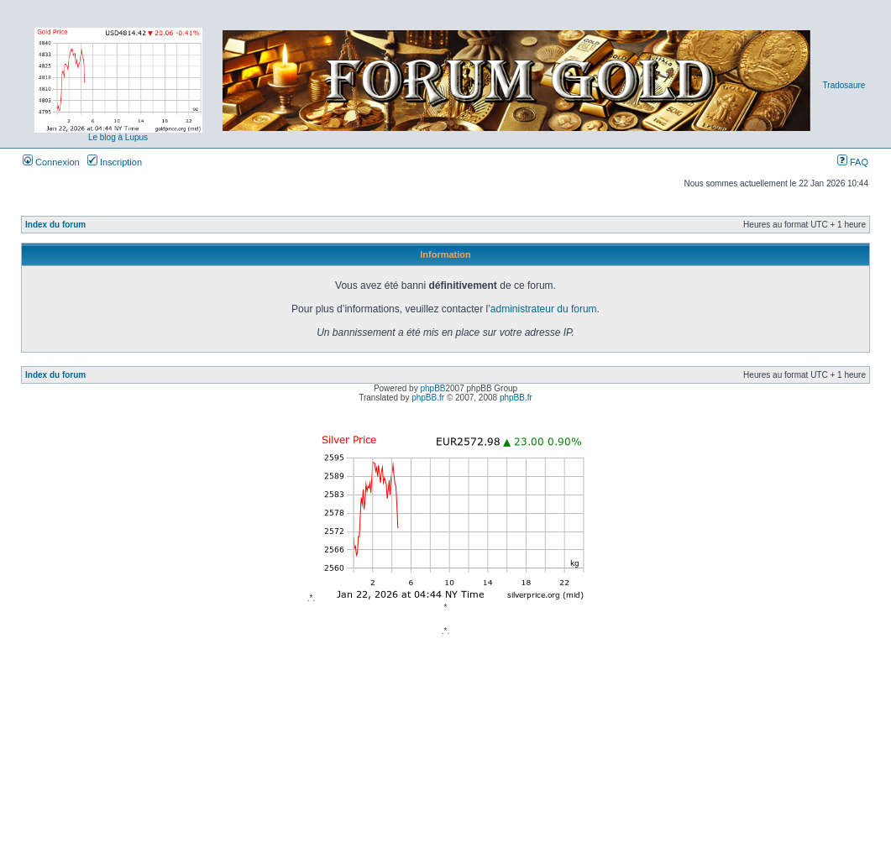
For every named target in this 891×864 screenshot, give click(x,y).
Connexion (51, 162)
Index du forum (55, 224)
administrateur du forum (543, 309)
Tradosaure (844, 85)
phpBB (432, 388)
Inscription (114, 162)
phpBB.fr (427, 397)
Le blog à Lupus (118, 137)
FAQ (852, 162)
